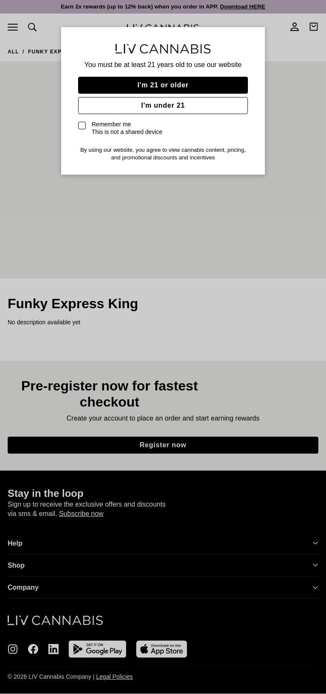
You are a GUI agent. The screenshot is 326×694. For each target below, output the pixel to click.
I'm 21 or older (163, 85)
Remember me (127, 128)
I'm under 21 (163, 105)
